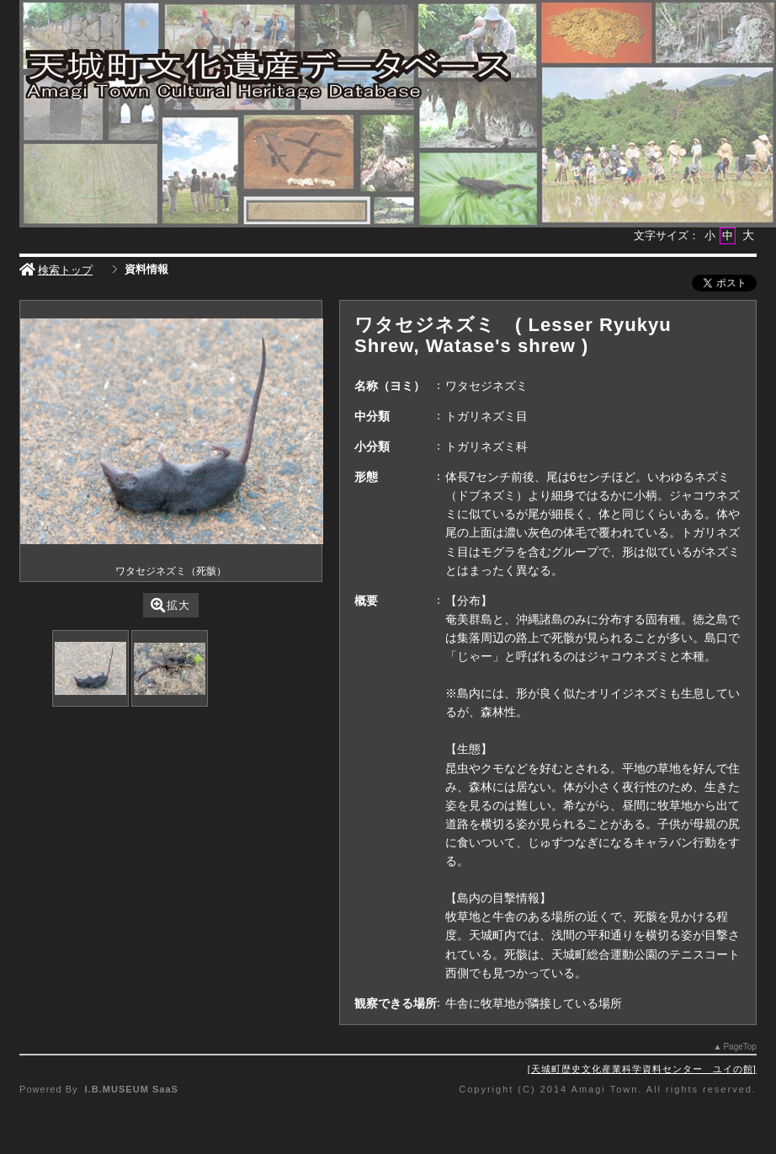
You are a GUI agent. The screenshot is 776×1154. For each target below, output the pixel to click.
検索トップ (56, 270)
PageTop (739, 1046)
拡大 (170, 605)
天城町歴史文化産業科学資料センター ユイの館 (642, 1069)
